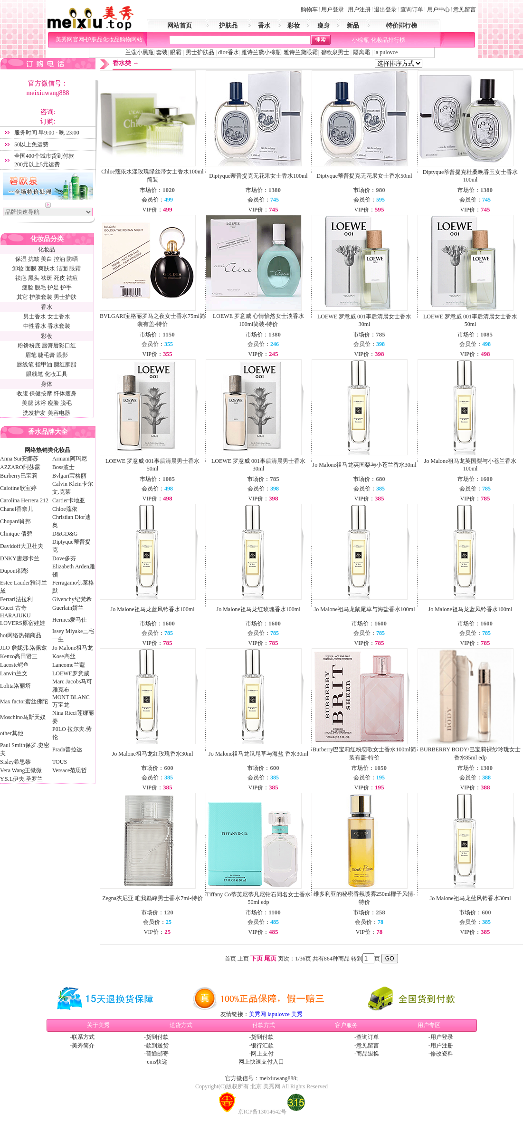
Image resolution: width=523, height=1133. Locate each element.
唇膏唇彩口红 (59, 345)
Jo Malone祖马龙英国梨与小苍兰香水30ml (365, 464)
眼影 (62, 355)
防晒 (72, 259)
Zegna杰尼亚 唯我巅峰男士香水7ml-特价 (152, 898)
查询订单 (411, 9)
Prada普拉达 (67, 749)
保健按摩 (40, 393)
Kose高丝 (64, 656)
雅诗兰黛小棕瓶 (261, 52)
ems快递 (157, 1061)
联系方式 (83, 1037)
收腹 (22, 393)
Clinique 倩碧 (16, 533)
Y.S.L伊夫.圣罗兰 (21, 779)
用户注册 (359, 9)
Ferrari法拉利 (16, 599)
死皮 (59, 278)
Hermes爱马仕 (69, 619)
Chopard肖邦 (15, 521)
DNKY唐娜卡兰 (19, 558)
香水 (264, 25)
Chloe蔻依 (64, 509)
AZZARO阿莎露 (20, 467)
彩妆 (293, 25)
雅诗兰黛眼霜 (301, 52)
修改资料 (441, 1053)
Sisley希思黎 (15, 762)
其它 (22, 297)
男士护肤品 (200, 52)
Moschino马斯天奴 (23, 717)
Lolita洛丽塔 (15, 685)
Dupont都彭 (14, 570)
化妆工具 (56, 374)
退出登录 (385, 9)
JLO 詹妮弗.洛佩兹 (23, 647)
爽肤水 (46, 268)
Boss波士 (63, 467)
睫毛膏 (46, 355)
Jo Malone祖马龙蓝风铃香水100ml (153, 609)
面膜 (31, 268)
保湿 (21, 259)
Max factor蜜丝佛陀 (24, 701)
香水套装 (59, 326)
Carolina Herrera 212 (24, 500)
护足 (53, 287)
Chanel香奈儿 (16, 509)
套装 (162, 52)
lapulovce (278, 1014)
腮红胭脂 (65, 364)
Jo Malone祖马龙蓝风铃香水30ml (470, 898)
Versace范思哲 (69, 770)
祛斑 (46, 278)
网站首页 (179, 25)
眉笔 (31, 355)
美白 (46, 259)
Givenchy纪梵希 (72, 599)
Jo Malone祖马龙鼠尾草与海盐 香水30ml (258, 753)
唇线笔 (25, 364)
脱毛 (40, 287)
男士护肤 (65, 297)
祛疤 (21, 278)
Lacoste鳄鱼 (14, 665)
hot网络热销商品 (20, 635)
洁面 (62, 268)
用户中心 (438, 9)
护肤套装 (40, 297)
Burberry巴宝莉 (19, 475)
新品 (353, 25)
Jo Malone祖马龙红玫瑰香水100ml (259, 609)
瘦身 (323, 25)
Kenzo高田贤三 (19, 656)
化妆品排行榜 (388, 40)
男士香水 (34, 316)
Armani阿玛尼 (69, 458)
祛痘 (72, 278)
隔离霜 (361, 52)
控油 (59, 259)
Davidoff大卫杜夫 (21, 546)
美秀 (297, 1014)
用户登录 (332, 9)
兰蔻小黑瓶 (139, 52)
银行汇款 (262, 1045)
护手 (66, 287)
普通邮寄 (157, 1053)
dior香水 (228, 52)
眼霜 (175, 52)
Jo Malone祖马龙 (72, 647)
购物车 (309, 9)
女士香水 (59, 316)
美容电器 (59, 413)
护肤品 (228, 25)
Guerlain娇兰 (68, 608)
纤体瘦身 (65, 393)
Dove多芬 (64, 558)
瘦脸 (27, 287)
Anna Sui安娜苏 (19, 458)
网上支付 (262, 1053)
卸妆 (18, 268)
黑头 (33, 278)
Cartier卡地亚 (68, 500)
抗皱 (33, 259)
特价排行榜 (401, 25)
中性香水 (34, 326)
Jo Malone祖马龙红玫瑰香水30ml (152, 753)
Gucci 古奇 (13, 608)
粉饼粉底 (29, 345)
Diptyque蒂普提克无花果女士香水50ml (364, 176)
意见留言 (464, 9)
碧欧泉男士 (335, 52)
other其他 (11, 733)
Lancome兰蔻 (68, 665)
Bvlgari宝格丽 (69, 475)
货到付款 (157, 1037)
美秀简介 (83, 1045)
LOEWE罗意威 (70, 673)
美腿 (27, 403)
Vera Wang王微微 (21, 770)
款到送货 (157, 1045)
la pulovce (386, 52)
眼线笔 (34, 374)
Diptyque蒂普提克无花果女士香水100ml (258, 176)
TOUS (59, 762)
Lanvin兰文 (14, 673)
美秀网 (257, 1014)
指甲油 (43, 364)
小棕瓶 (360, 40)
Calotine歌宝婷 (18, 488)
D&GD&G (64, 533)
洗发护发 (34, 413)
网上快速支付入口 (261, 1061)
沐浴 (40, 403)
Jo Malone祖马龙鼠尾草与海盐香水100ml (364, 609)
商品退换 (367, 1053)
